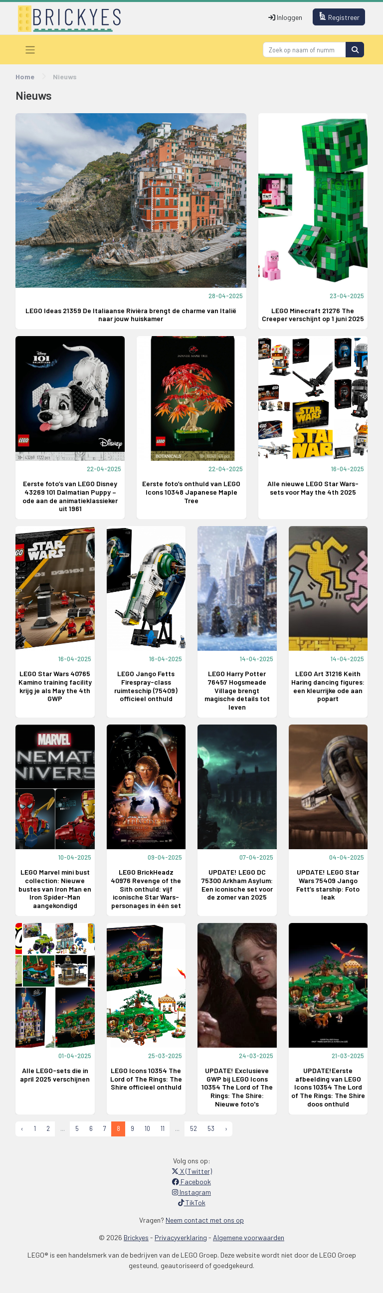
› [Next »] (226, 1128)
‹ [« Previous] (22, 1128)
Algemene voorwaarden (248, 1237)
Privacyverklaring (181, 1237)
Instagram (191, 1192)
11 (163, 1128)
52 (193, 1128)
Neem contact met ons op (205, 1220)
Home (24, 76)
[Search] (304, 49)
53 (210, 1128)
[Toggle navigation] (30, 49)
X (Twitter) (192, 1171)
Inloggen (285, 17)
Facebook (191, 1181)
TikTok (191, 1202)
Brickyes (136, 1237)
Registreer (339, 16)
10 (147, 1128)
